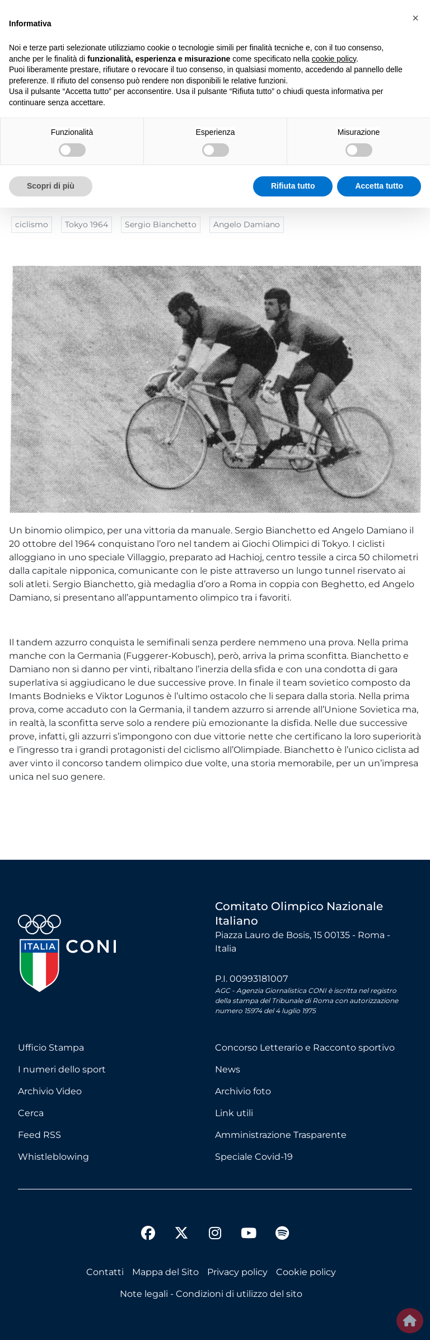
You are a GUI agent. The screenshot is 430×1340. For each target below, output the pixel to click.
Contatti (105, 1272)
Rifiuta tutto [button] (293, 185)
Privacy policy (237, 1272)
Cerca (31, 1113)
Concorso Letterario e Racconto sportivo (305, 1047)
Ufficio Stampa (51, 1047)
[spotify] (282, 1235)
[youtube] (248, 1235)
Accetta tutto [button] (379, 185)
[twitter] (181, 1224)
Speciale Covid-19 (254, 1156)
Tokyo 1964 (86, 224)
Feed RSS (39, 1135)
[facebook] (148, 1235)
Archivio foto (243, 1091)
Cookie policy (306, 1272)
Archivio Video (50, 1091)
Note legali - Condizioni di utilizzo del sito (211, 1294)
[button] (415, 18)
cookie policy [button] (334, 58)
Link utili (234, 1113)
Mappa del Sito (165, 1272)
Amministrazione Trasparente (281, 1135)
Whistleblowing (53, 1156)
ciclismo (31, 224)
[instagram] (215, 1235)
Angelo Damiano (246, 224)
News (227, 1069)
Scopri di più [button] (50, 185)
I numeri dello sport (62, 1069)
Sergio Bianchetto (161, 224)
